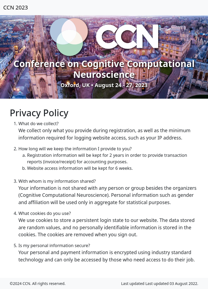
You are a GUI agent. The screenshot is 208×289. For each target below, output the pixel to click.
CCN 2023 (15, 7)
